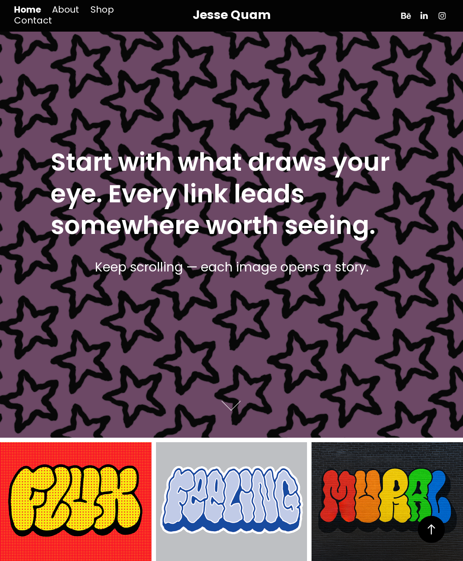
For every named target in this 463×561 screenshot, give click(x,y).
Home (27, 10)
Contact (33, 21)
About (65, 10)
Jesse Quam (232, 15)
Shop (102, 10)
